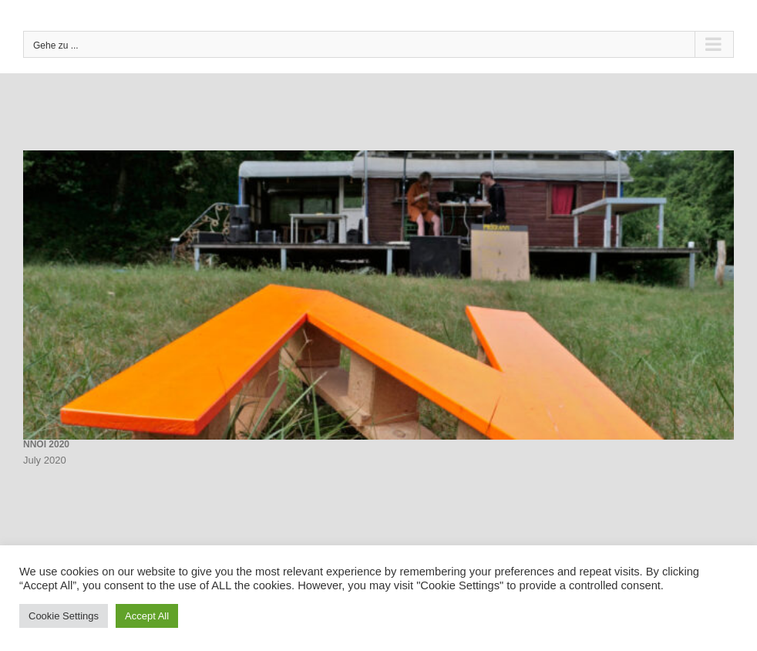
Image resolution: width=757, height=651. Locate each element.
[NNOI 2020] (378, 295)
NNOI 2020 (46, 444)
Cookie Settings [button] (64, 616)
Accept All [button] (147, 616)
